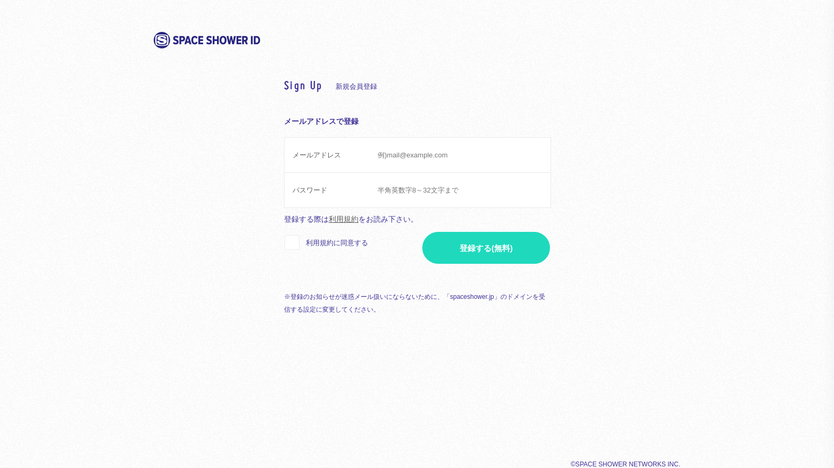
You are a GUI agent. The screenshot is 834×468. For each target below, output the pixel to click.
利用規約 (343, 219)
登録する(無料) (486, 248)
